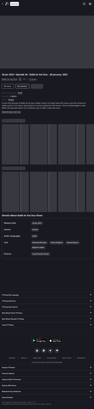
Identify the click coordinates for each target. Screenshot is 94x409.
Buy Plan (14, 4)
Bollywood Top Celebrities (11, 391)
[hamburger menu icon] (90, 4)
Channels (12, 358)
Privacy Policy (51, 358)
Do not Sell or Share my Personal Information (47, 362)
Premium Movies (8, 373)
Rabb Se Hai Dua (9, 79)
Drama (11, 100)
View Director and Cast (11, 112)
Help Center (37, 358)
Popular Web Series (9, 385)
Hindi (20, 93)
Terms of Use (66, 358)
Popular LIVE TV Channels (11, 379)
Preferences (81, 358)
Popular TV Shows (8, 367)
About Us (24, 358)
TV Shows (33, 79)
